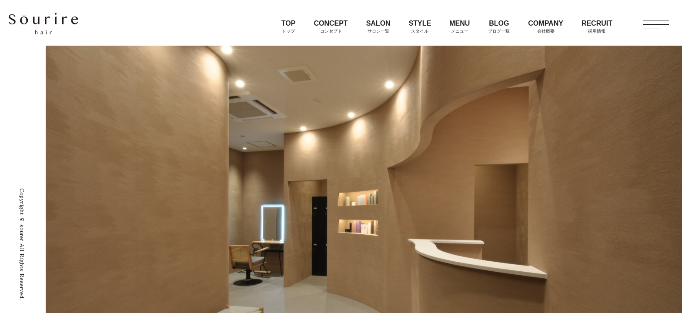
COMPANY (545, 26)
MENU (459, 26)
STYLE (420, 26)
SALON (378, 26)
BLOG (499, 26)
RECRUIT (597, 26)
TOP (288, 26)
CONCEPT (331, 26)
